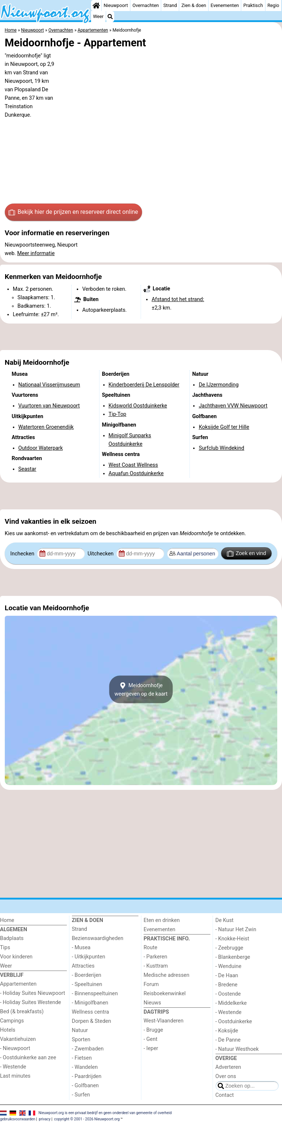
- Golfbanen (85, 1085)
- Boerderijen (86, 975)
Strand (170, 5)
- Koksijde (227, 1031)
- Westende (13, 1067)
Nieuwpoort (116, 5)
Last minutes (15, 1076)
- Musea (81, 947)
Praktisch (253, 5)
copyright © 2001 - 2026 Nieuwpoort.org (87, 1119)
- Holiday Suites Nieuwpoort (32, 993)
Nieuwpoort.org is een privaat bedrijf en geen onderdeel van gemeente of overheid (105, 1113)
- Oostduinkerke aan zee (28, 1057)
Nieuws (152, 1003)
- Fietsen (82, 1058)
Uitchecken (101, 554)
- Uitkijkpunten (88, 957)
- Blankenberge (233, 957)
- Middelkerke (231, 1003)
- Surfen (81, 1095)
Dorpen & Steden (91, 1021)
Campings (12, 1021)
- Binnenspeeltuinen (95, 993)
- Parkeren (155, 957)
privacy (45, 1119)
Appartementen (18, 984)
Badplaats (12, 938)
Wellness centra (90, 1012)
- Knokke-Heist (232, 939)
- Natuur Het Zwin (236, 929)
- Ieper (151, 1048)
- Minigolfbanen (90, 1003)
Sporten (81, 1039)
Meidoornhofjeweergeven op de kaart (141, 689)
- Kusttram (156, 966)
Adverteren (228, 1067)
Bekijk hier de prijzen (73, 212)
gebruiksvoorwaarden (17, 1119)
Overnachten (146, 5)
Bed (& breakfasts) (22, 1011)
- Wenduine (229, 966)
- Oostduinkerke (234, 1021)
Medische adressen (166, 975)
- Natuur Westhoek (237, 1049)
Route (150, 947)
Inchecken (23, 554)
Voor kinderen (16, 957)
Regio (273, 5)
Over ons (226, 1076)
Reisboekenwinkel (165, 993)
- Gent (151, 1039)
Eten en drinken (162, 920)
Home (7, 920)
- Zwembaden (88, 1049)
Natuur (80, 1030)
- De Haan (227, 975)
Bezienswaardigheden (97, 938)
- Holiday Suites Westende (30, 1002)
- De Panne (228, 1040)
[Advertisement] (141, 337)
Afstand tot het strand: (178, 299)
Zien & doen (193, 5)
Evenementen (225, 5)
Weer (98, 16)
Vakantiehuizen (18, 1039)
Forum (151, 984)
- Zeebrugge (229, 948)
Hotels (7, 1030)
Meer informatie (36, 253)
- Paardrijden (87, 1076)
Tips (5, 947)
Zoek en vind (246, 553)
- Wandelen (85, 1067)
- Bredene (227, 985)
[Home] (96, 5)
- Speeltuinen (87, 984)
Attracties (83, 966)
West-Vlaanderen (164, 1021)
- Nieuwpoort (15, 1048)
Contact (225, 1095)
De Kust (225, 920)
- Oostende (228, 994)
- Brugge (153, 1030)
